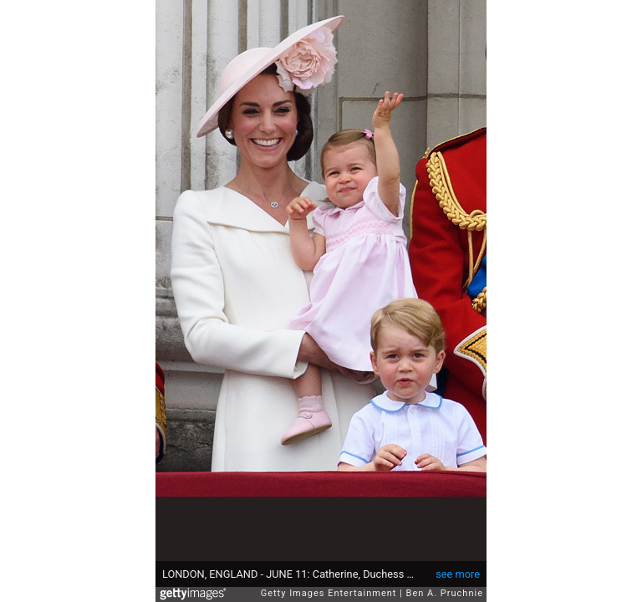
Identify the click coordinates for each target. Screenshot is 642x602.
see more (458, 574)
